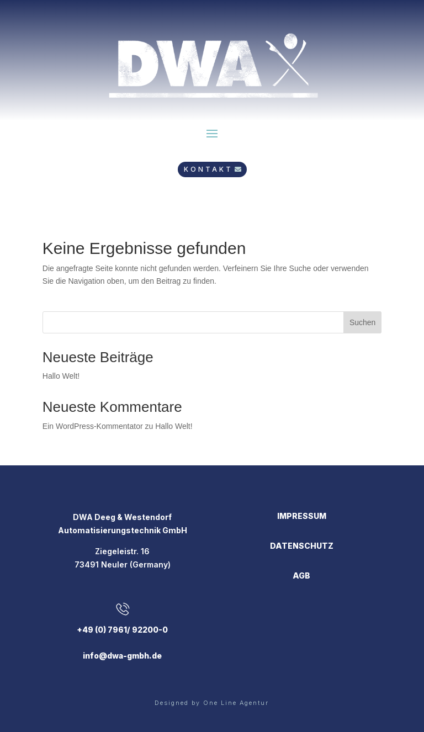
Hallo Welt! (61, 376)
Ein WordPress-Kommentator (93, 426)
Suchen (362, 322)
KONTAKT (208, 169)
